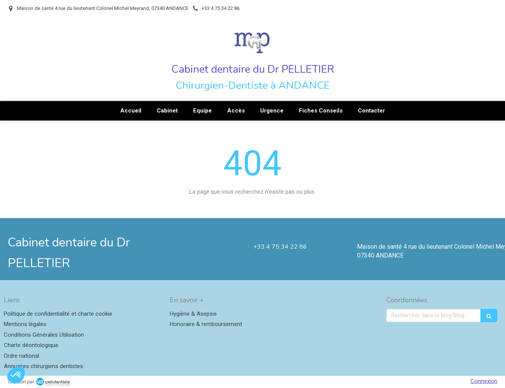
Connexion (484, 381)
